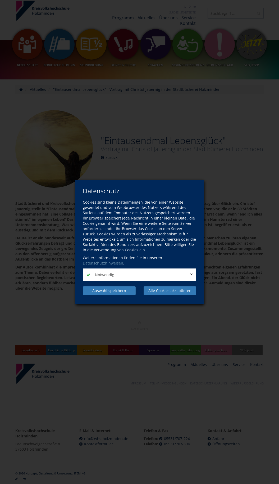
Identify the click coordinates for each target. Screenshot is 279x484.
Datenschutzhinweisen (103, 263)
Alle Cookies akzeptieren (169, 290)
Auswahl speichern (109, 290)
